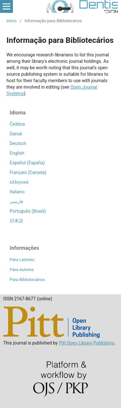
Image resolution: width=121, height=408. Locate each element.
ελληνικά (19, 182)
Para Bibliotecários (27, 279)
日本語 (16, 220)
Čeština (17, 124)
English (17, 153)
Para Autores (22, 269)
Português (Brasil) (28, 211)
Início (11, 20)
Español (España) (27, 162)
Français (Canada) (28, 172)
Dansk (16, 133)
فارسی (16, 201)
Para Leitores (22, 259)
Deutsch (18, 143)
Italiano (17, 191)
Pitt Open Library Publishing (86, 342)
